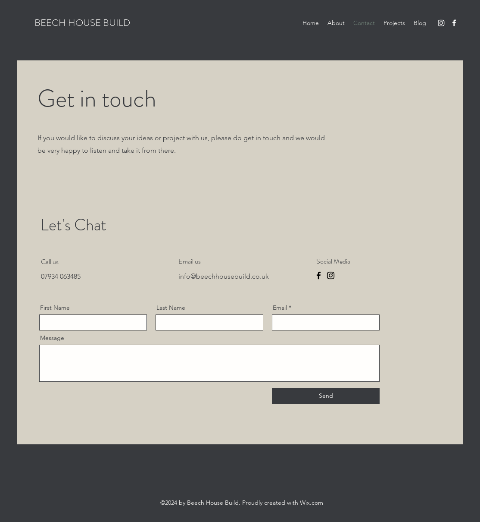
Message (52, 338)
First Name (55, 308)
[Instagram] (441, 23)
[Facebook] (454, 23)
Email (280, 308)
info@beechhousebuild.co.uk (223, 276)
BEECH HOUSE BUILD (82, 22)
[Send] (326, 396)
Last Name (170, 308)
